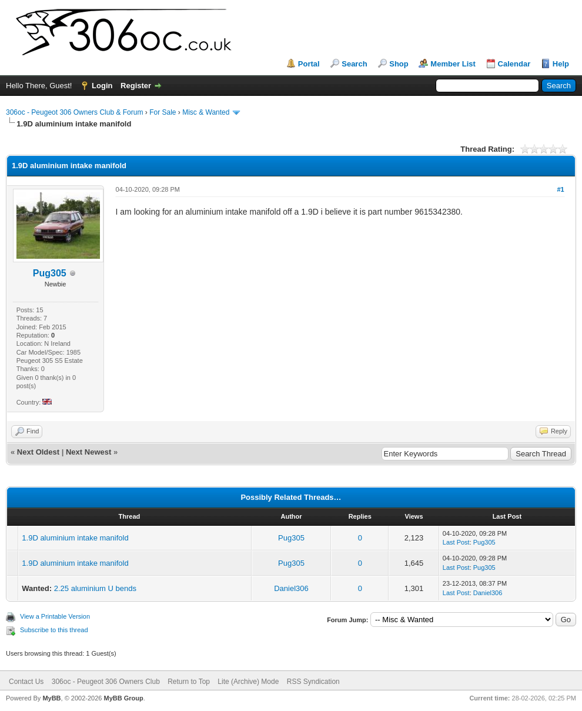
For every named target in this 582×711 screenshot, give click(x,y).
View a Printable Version (55, 616)
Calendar (514, 63)
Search (354, 63)
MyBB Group (123, 698)
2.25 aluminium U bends (95, 588)
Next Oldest (38, 452)
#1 (560, 189)
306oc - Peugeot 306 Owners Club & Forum (74, 112)
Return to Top (189, 681)
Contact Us (26, 681)
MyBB (51, 698)
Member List (453, 63)
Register (136, 85)
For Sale (162, 112)
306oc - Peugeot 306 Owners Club (106, 681)
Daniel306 (291, 588)
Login (102, 85)
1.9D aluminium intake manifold (75, 537)
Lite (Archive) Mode (248, 681)
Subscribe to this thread (54, 629)
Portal (309, 63)
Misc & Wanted (205, 112)
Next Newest (88, 452)
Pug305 (291, 537)
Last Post (456, 542)
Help (561, 63)
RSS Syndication (313, 681)
